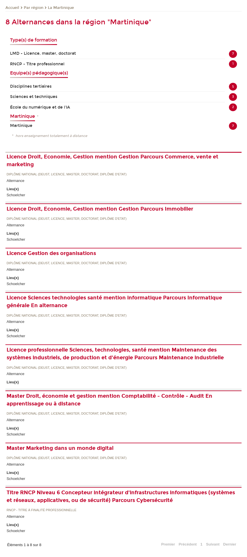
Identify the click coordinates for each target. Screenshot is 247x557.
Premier (168, 544)
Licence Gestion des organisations (51, 253)
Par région (33, 7)
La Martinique (61, 7)
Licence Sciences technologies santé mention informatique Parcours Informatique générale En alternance (114, 302)
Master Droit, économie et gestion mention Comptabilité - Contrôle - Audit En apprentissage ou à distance (109, 400)
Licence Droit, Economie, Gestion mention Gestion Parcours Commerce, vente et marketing (112, 161)
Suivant (212, 544)
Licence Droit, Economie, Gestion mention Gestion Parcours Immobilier (100, 209)
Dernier (229, 544)
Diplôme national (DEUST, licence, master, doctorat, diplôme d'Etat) (67, 174)
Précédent (188, 544)
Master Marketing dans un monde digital (60, 448)
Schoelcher (16, 195)
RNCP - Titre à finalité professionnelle (42, 510)
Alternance (15, 181)
